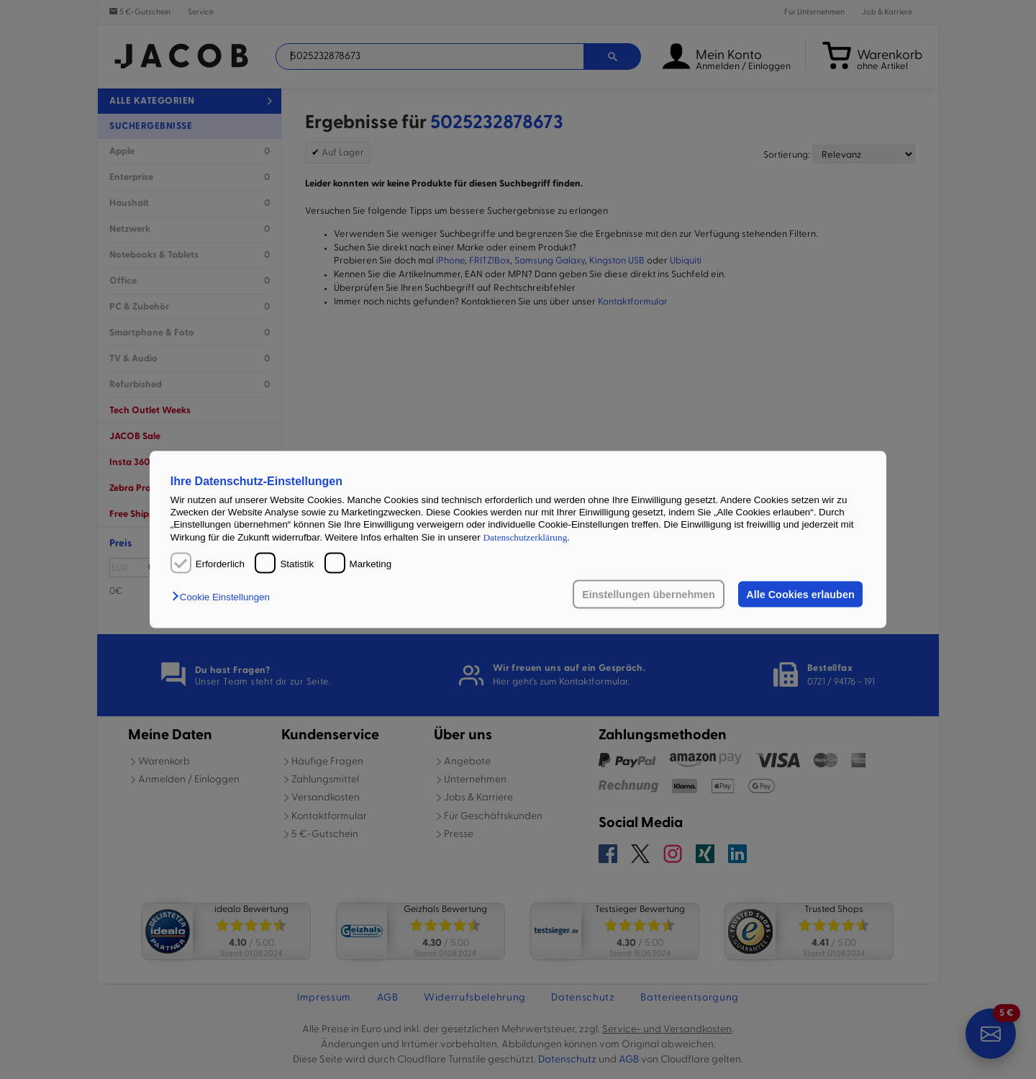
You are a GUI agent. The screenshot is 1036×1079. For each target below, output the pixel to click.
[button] (224, 597)
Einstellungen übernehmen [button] (648, 594)
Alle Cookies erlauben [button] (800, 594)
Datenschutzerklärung (525, 536)
